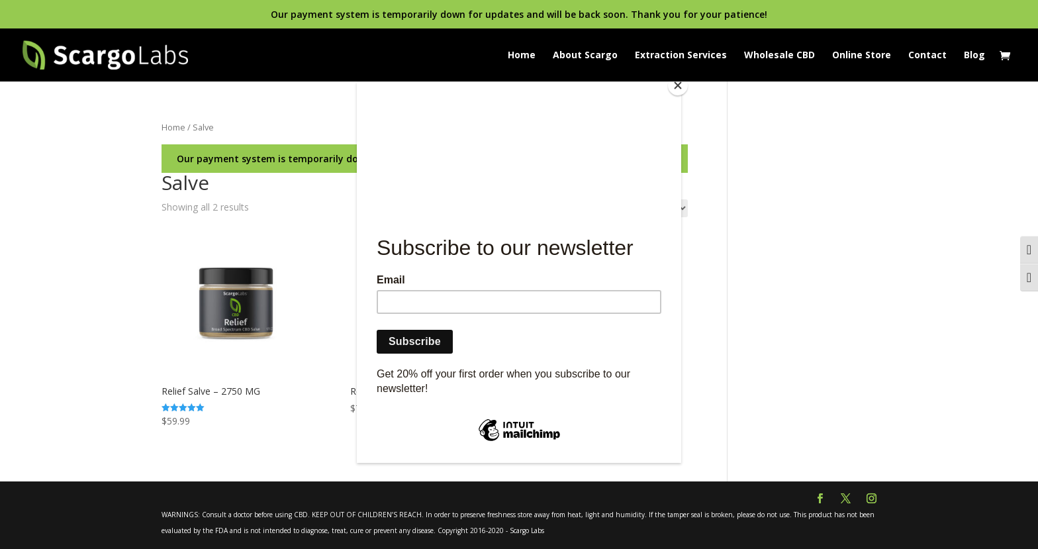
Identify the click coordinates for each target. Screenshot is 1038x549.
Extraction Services (681, 55)
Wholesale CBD (779, 55)
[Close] (678, 85)
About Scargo (585, 55)
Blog (974, 55)
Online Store (861, 55)
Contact (927, 55)
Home (522, 55)
